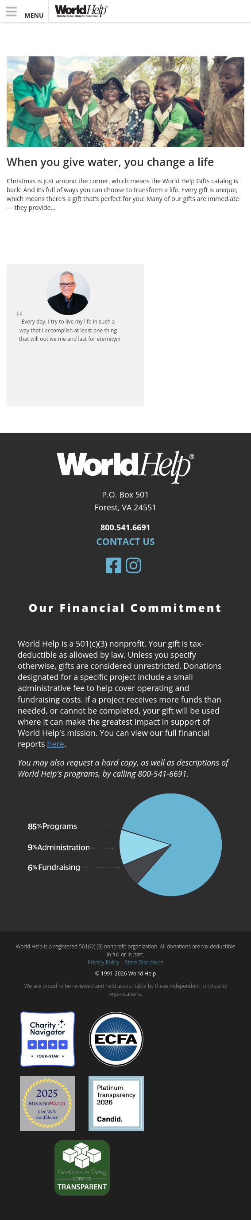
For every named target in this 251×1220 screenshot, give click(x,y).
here (55, 743)
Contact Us (125, 541)
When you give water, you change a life (110, 161)
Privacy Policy (103, 962)
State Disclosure (144, 962)
